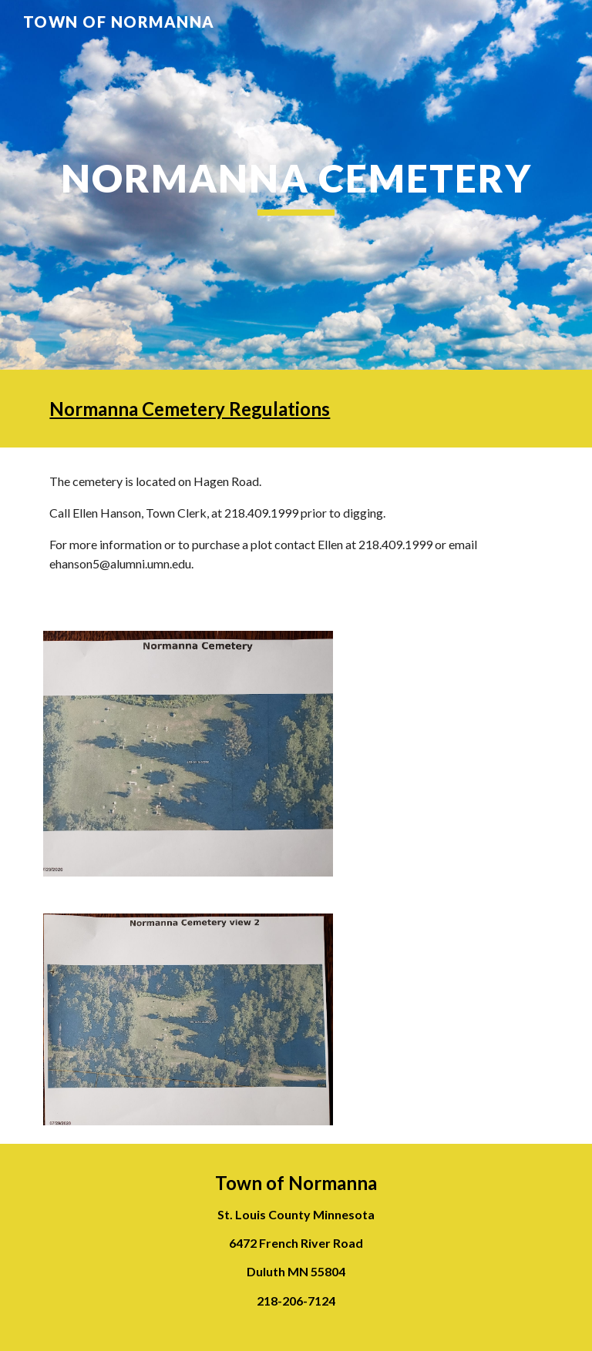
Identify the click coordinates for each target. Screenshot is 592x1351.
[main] (295, 185)
